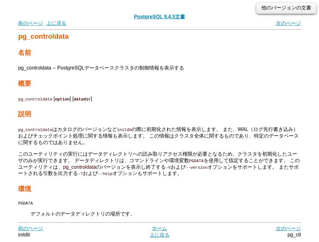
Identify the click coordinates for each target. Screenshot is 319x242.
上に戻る (56, 23)
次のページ (288, 23)
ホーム (159, 229)
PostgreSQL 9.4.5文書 (159, 16)
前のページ (30, 23)
